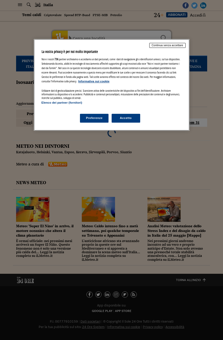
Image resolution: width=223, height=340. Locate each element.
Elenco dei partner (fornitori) (62, 102)
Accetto (126, 117)
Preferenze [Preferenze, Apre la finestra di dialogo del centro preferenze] (94, 117)
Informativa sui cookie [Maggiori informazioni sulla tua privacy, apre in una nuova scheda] (94, 81)
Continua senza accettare (167, 45)
